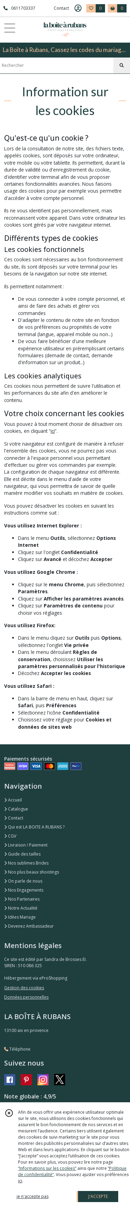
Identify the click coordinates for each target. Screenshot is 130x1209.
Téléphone (17, 1049)
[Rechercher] (121, 65)
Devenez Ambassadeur (29, 926)
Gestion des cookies (24, 988)
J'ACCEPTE (98, 1196)
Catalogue (16, 809)
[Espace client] (78, 8)
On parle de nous (23, 881)
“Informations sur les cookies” (47, 1168)
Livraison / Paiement (25, 845)
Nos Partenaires (22, 899)
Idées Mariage (20, 917)
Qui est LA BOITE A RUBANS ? (34, 827)
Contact (61, 8)
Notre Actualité (20, 908)
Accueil (13, 800)
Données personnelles (26, 997)
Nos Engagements (23, 890)
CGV (10, 836)
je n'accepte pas (33, 1196)
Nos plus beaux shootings (31, 872)
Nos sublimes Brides (26, 863)
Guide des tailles (22, 854)
